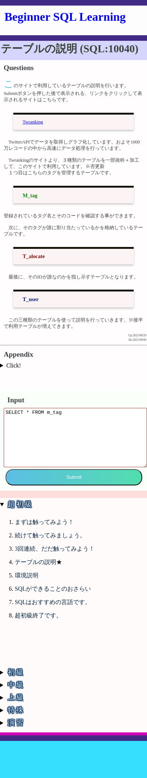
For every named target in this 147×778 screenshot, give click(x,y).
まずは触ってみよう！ (44, 527)
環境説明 (26, 581)
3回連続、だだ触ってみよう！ (55, 554)
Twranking (33, 119)
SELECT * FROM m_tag (75, 439)
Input (15, 396)
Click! (13, 362)
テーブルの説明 (35, 567)
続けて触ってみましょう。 (50, 541)
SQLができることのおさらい (53, 594)
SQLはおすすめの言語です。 (53, 607)
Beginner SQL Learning (65, 16)
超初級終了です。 (38, 621)
